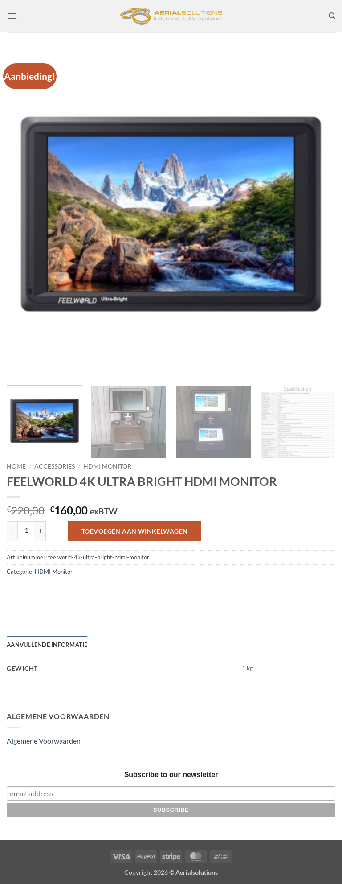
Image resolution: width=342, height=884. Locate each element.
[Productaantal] (26, 530)
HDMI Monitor (107, 466)
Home (16, 466)
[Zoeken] (332, 16)
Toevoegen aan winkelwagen (134, 531)
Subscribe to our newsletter (171, 774)
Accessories (54, 466)
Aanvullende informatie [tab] (47, 644)
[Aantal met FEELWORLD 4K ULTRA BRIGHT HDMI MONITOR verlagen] (12, 531)
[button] (12, 16)
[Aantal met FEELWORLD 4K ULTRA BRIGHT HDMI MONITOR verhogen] (40, 531)
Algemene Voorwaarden (44, 740)
